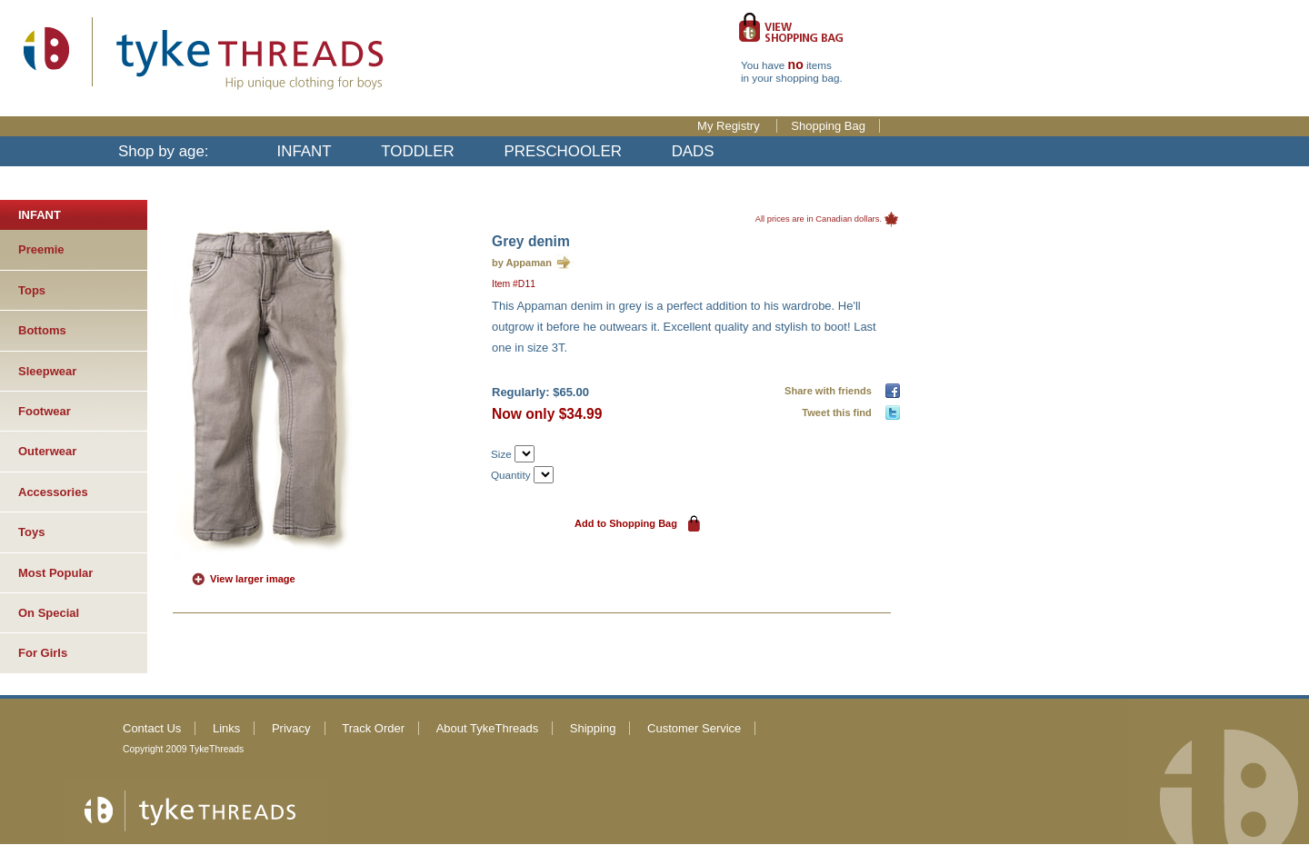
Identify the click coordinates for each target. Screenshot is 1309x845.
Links (226, 728)
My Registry (730, 126)
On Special (48, 613)
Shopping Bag (828, 126)
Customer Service (694, 728)
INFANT (304, 151)
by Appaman (522, 262)
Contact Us (152, 728)
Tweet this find (839, 412)
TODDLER (417, 151)
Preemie (41, 249)
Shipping (593, 728)
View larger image (252, 578)
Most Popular (55, 573)
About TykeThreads (487, 728)
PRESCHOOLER (563, 151)
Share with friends (830, 390)
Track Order (373, 728)
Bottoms (42, 330)
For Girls (42, 653)
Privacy (291, 728)
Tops (31, 290)
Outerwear (47, 451)
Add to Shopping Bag (626, 523)
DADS (693, 151)
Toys (31, 532)
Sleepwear (47, 371)
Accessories (53, 492)
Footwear (44, 411)
